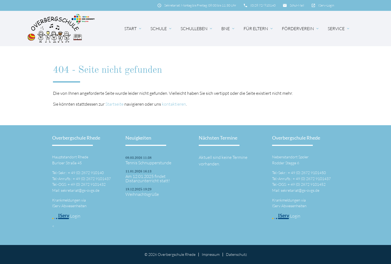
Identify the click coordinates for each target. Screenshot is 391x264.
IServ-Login (326, 5)
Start (133, 28)
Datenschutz (236, 254)
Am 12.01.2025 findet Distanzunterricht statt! (147, 178)
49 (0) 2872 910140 (87, 172)
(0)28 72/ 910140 (263, 5)
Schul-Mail (297, 5)
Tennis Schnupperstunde (148, 163)
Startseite (114, 104)
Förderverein (301, 28)
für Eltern (259, 28)
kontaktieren (174, 104)
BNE (228, 28)
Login (66, 216)
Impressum (211, 254)
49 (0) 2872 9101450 (308, 172)
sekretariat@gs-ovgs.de (80, 190)
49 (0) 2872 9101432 (88, 184)
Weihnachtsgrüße (142, 194)
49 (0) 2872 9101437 (93, 178)
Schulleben (197, 28)
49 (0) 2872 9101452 (308, 184)
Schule (161, 28)
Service (339, 28)
